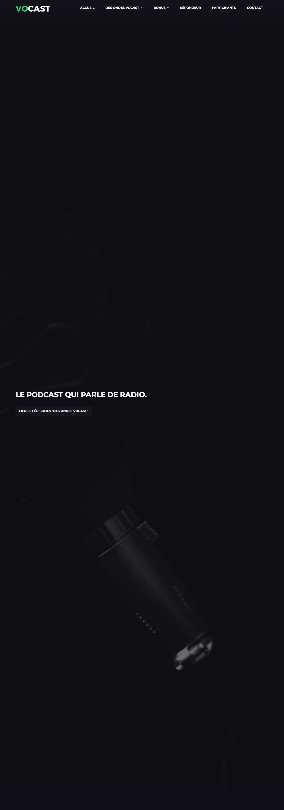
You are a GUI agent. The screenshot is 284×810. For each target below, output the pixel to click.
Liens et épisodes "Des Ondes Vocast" (53, 411)
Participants (224, 8)
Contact (255, 8)
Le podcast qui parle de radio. (81, 394)
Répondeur (190, 8)
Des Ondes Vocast (122, 8)
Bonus (160, 8)
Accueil (87, 8)
